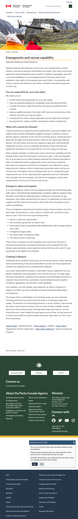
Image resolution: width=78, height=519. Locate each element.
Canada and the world (47, 484)
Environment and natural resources (19, 507)
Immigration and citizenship (17, 479)
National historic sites (37, 403)
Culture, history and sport (16, 516)
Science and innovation (48, 493)
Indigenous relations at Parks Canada (16, 411)
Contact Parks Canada (15, 386)
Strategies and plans (14, 415)
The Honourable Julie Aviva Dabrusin (61, 401)
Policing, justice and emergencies (52, 475)
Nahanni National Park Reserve (49, 12)
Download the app (60, 431)
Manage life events (46, 511)
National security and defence (17, 511)
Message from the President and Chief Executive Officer (14, 405)
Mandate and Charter (15, 397)
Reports (9, 418)
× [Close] (74, 442)
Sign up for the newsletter (58, 427)
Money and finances (47, 488)
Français (69, 2)
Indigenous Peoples (46, 497)
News (30, 400)
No (42, 464)
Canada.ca (9, 12)
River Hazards (40, 326)
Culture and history (36, 420)
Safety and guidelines (14, 16)
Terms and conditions (37, 397)
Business (9, 488)
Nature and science (36, 417)
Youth (41, 507)
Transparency (11, 400)
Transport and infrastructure (50, 479)
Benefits (9, 493)
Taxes (8, 502)
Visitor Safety (11, 326)
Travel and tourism (13, 484)
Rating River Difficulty (45, 329)
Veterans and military (47, 502)
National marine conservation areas (36, 410)
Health (8, 497)
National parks (31, 12)
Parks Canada (20, 12)
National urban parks (37, 414)
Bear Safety (61, 326)
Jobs (7, 475)
